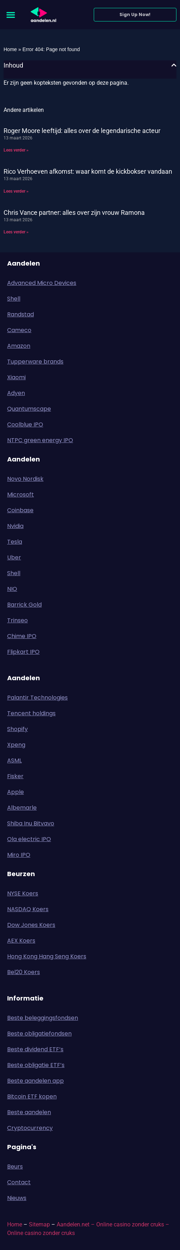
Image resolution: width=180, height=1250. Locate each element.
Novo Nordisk (25, 479)
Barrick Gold (24, 605)
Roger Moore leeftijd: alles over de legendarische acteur (82, 130)
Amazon (18, 346)
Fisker (15, 776)
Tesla (14, 542)
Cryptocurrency (30, 1128)
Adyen (16, 393)
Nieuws (16, 1198)
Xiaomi (16, 377)
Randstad (20, 314)
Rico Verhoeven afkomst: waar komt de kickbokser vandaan (88, 171)
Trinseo (17, 620)
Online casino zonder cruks (41, 1233)
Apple (15, 792)
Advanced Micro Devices (41, 283)
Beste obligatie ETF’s (36, 1065)
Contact (19, 1182)
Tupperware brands (35, 361)
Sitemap (39, 1224)
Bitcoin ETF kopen (32, 1096)
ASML (14, 760)
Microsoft (20, 494)
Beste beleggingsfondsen (42, 1018)
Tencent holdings (31, 713)
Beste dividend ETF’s (35, 1049)
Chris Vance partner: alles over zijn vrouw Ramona (74, 212)
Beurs (16, 1166)
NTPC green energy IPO (40, 440)
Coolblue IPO (25, 424)
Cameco (19, 330)
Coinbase (20, 510)
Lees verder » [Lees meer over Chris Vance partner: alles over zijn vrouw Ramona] (16, 231)
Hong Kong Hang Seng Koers (46, 956)
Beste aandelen (29, 1112)
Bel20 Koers (23, 972)
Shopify (17, 729)
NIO (12, 589)
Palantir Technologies (37, 697)
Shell (13, 299)
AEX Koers (21, 941)
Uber (14, 557)
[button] (10, 14)
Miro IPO (18, 855)
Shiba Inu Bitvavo (30, 823)
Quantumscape (29, 409)
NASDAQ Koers (27, 909)
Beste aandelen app (35, 1081)
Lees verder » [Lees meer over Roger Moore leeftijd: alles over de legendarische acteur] (16, 150)
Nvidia (15, 526)
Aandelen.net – (76, 1224)
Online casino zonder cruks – (132, 1224)
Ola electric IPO (29, 839)
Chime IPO (21, 636)
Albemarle (22, 808)
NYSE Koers (22, 893)
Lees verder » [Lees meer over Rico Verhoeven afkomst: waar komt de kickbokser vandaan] (16, 191)
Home (10, 49)
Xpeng (16, 745)
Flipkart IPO (23, 652)
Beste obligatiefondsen (39, 1033)
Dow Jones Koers (31, 925)
